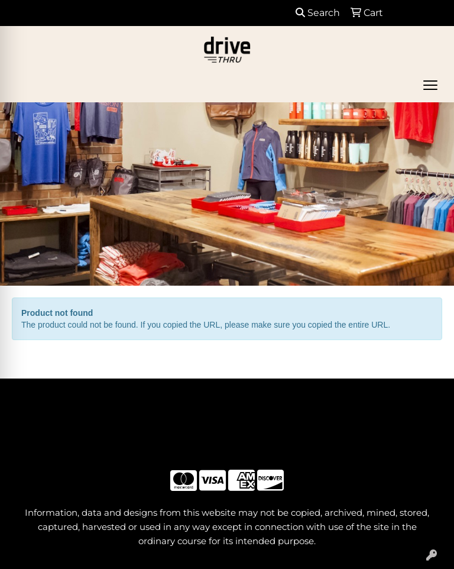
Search (318, 12)
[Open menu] (430, 85)
